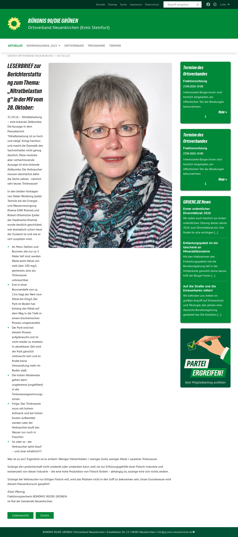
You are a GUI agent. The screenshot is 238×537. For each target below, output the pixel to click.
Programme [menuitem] (96, 46)
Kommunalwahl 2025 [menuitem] (42, 46)
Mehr (221, 112)
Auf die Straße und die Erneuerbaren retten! (199, 288)
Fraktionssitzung (195, 81)
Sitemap (112, 4)
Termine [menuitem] (115, 46)
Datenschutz (152, 4)
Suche (123, 4)
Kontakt (100, 4)
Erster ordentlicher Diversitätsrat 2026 (197, 211)
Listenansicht (20, 515)
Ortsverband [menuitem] (74, 46)
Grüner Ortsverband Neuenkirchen (30, 55)
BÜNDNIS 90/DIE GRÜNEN (53, 20)
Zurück (44, 515)
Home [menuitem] (90, 2)
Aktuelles (63, 55)
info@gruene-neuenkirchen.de (174, 532)
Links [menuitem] (223, 4)
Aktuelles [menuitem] (15, 46)
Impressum (136, 4)
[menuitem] (100, 4)
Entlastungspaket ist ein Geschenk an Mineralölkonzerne (200, 247)
